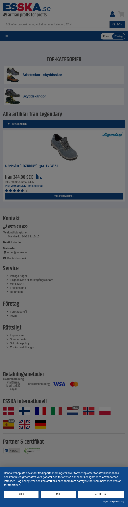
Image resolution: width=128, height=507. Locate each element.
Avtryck (105, 501)
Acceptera (101, 494)
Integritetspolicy (117, 501)
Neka (21, 494)
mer (58, 494)
